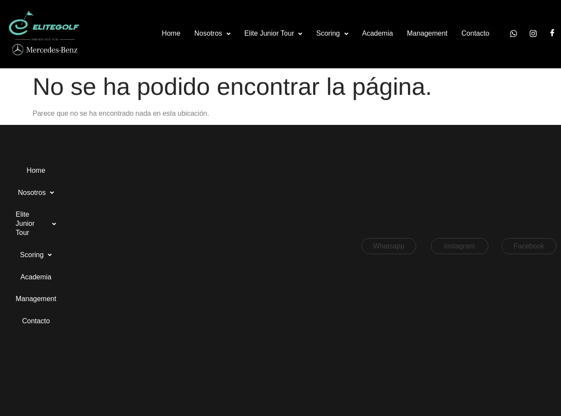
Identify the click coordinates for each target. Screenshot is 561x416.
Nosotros (212, 33)
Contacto (475, 33)
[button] (212, 34)
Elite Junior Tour (273, 33)
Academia (377, 33)
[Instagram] (533, 33)
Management (427, 33)
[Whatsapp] (513, 33)
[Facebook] (552, 33)
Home (171, 33)
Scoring (332, 33)
